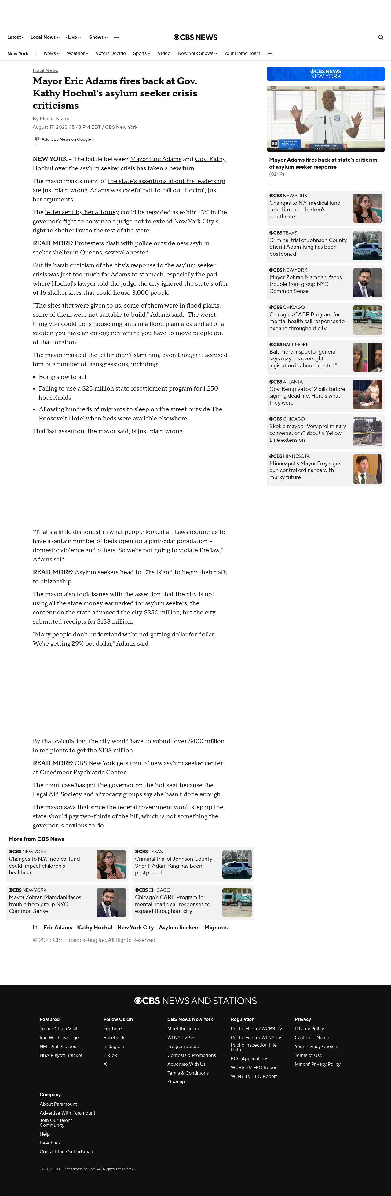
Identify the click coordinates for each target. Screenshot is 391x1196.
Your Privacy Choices (317, 1046)
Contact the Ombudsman (66, 1151)
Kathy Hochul (94, 927)
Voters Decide (111, 53)
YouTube (113, 1028)
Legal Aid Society (57, 794)
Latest (15, 37)
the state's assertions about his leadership (166, 181)
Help (45, 1134)
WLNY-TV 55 (180, 1037)
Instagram (114, 1046)
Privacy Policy (309, 1028)
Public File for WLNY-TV (256, 1037)
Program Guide (183, 1046)
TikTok (110, 1055)
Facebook (114, 1037)
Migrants (216, 927)
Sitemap (176, 1081)
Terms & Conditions (188, 1073)
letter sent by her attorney (82, 212)
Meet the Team (183, 1028)
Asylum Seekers (179, 927)
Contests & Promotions (191, 1055)
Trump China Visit (59, 1028)
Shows (98, 37)
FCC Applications (249, 1058)
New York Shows (197, 53)
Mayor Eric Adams (155, 159)
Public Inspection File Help (254, 1047)
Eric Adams (57, 927)
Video (164, 53)
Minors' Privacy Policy (318, 1064)
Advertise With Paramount (67, 1113)
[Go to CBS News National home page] (195, 37)
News (52, 53)
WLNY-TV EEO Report (254, 1076)
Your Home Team (242, 53)
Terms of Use (308, 1055)
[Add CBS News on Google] (63, 139)
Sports (141, 53)
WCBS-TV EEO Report (254, 1067)
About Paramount (58, 1104)
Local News (45, 37)
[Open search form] (381, 37)
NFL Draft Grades (58, 1046)
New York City (135, 927)
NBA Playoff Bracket (61, 1055)
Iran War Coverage (59, 1037)
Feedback (50, 1142)
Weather (77, 53)
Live (74, 37)
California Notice (313, 1037)
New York (17, 54)
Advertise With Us (186, 1064)
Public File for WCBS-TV (257, 1028)
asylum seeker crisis (107, 168)
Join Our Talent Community (56, 1123)
